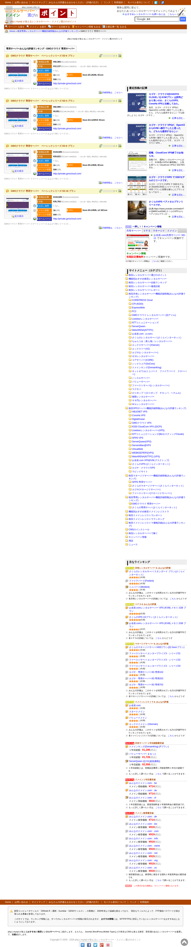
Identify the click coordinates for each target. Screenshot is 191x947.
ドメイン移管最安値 (144, 813)
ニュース (133, 544)
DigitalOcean (138, 419)
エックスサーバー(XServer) (145, 345)
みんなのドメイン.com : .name (144, 845)
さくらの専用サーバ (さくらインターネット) (154, 507)
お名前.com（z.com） (143, 334)
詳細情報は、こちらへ (112, 92)
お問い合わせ (21, 2)
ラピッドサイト (140, 471)
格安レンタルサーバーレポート (144, 290)
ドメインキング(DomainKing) (146, 367)
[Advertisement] (153, 59)
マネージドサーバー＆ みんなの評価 (151, 644)
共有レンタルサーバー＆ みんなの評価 (152, 568)
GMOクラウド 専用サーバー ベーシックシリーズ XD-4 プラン (43, 101)
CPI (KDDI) (137, 304)
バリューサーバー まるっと (142, 754)
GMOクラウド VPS (141, 423)
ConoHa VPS (138, 415)
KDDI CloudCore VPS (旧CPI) (147, 426)
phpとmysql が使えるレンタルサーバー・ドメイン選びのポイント (108, 939)
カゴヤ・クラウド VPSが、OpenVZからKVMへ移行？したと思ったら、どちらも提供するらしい (167, 128)
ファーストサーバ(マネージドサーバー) (152, 493)
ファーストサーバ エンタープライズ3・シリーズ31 (154, 653)
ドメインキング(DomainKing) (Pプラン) (149, 746)
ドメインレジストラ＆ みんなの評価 (151, 702)
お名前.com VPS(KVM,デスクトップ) (150, 460)
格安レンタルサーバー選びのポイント (148, 275)
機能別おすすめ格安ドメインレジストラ (149, 511)
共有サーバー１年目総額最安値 (149, 743)
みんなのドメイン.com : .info (143, 838)
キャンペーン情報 (138, 537)
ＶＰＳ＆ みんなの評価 (145, 604)
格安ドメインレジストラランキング (147, 519)
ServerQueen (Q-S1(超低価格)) (144, 761)
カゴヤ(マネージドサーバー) (146, 489)
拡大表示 (18, 81)
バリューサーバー (141, 381)
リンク (107, 2)
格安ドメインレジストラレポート (145, 515)
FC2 (134, 311)
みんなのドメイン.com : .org (143, 860)
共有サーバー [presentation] (133, 230)
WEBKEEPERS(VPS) (143, 453)
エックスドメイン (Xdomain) (143, 724)
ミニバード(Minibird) (139, 587)
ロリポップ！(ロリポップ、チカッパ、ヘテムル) (156, 393)
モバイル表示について (139, 2)
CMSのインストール (139, 529)
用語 (131, 540)
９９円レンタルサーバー (144, 400)
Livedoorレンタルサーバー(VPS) (148, 430)
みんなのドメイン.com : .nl (142, 797)
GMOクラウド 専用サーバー (146, 503)
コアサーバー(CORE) (143, 360)
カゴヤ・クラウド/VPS (143, 467)
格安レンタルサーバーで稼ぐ (143, 533)
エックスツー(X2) (141, 348)
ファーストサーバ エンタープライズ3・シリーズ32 (154, 659)
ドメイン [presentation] (172, 230)
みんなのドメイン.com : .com (144, 831)
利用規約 (118, 2)
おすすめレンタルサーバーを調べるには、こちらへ (150, 14)
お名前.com (135, 705)
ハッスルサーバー (141, 378)
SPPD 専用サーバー (142, 482)
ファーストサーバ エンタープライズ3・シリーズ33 (154, 666)
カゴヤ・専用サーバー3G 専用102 (146, 672)
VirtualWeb (137, 449)
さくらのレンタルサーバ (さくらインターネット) (156, 337)
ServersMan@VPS (141, 445)
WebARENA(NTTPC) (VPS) (146, 456)
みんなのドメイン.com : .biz (143, 824)
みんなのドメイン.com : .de (143, 790)
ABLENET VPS (139, 411)
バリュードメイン (138, 717)
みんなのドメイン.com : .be (143, 783)
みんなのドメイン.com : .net (143, 853)
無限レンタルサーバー (143, 396)
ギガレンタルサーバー (143, 356)
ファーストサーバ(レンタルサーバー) (150, 385)
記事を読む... (178, 118)
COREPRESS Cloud (142, 300)
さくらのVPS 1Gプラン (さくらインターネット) (153, 617)
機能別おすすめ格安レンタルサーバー (148, 278)
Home (8, 2)
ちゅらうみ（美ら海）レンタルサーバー (152, 341)
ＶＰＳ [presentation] (147, 230)
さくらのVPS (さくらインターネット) (151, 464)
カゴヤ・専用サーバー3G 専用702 (146, 684)
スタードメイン (137, 711)
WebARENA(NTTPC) (142, 330)
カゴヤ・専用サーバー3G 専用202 (146, 678)
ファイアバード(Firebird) (141, 581)
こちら (154, 261)
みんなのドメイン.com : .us (143, 867)
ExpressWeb (138, 307)
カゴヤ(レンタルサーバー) (145, 352)
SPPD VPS (137, 438)
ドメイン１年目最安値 (145, 779)
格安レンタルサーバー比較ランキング (148, 282)
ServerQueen (138, 326)
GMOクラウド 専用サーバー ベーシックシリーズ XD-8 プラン (43, 146)
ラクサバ (136, 389)
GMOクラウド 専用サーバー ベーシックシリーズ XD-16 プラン (43, 191)
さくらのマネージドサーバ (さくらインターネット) (157, 485)
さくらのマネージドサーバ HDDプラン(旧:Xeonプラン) (156, 647)
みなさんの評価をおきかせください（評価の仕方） (74, 2)
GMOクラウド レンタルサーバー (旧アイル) (154, 315)
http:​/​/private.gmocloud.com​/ (67, 83)
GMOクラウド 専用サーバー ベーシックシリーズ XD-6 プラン (43, 55)
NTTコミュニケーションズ (145, 322)
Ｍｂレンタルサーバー (143, 404)
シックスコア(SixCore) (143, 363)
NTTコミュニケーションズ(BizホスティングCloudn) (158, 434)
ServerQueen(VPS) (141, 441)
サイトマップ (38, 2)
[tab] (133, 230)
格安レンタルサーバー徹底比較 (144, 286)
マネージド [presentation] (159, 230)
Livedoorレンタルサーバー (145, 319)
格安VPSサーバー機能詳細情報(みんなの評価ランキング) (157, 408)
